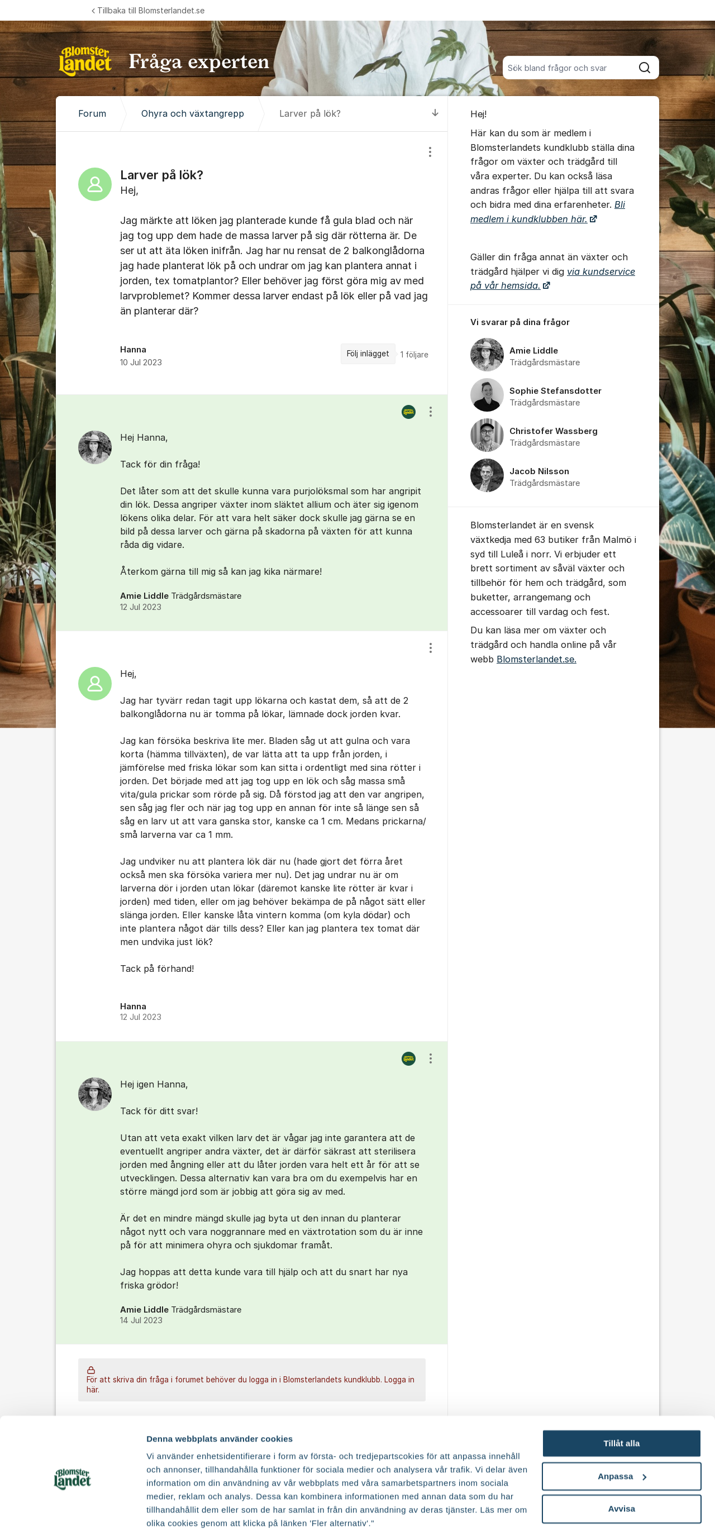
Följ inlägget (368, 353)
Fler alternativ (174, 1514)
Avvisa (621, 1468)
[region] (252, 263)
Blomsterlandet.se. (536, 659)
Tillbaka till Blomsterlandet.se (148, 10)
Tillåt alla (621, 1403)
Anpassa (622, 1436)
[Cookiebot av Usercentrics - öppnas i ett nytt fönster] (72, 1514)
